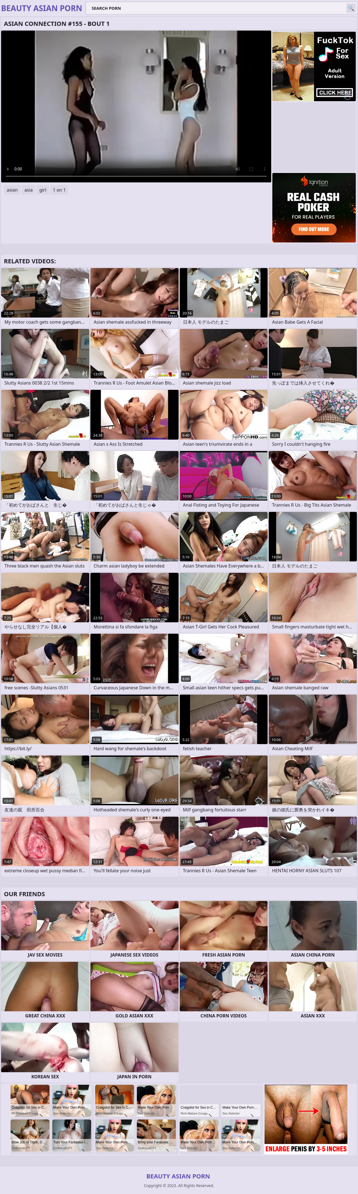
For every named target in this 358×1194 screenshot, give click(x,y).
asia (28, 190)
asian (12, 190)
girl (42, 190)
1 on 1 (59, 190)
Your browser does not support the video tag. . (136, 106)
